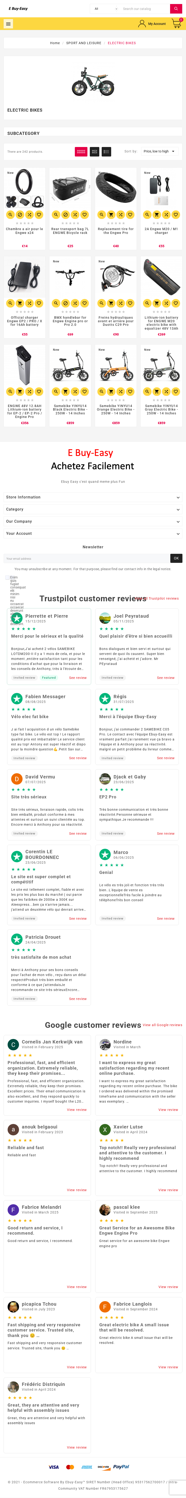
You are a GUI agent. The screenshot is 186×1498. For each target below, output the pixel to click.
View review (77, 1110)
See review (78, 678)
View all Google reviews (162, 1025)
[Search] (145, 9)
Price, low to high (160, 151)
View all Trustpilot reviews (157, 599)
